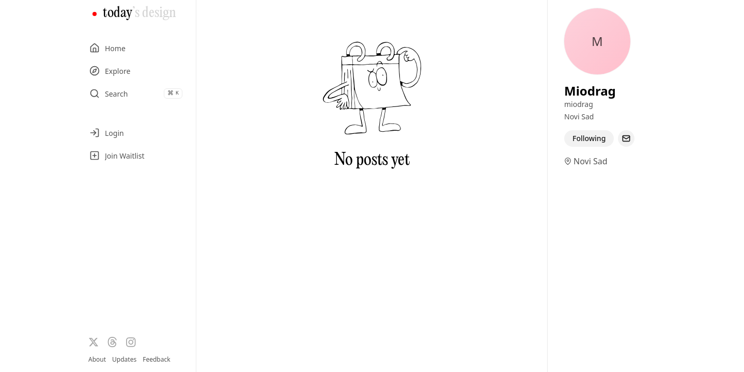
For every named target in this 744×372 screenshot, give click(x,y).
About (97, 359)
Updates (124, 359)
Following (589, 138)
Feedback (156, 359)
